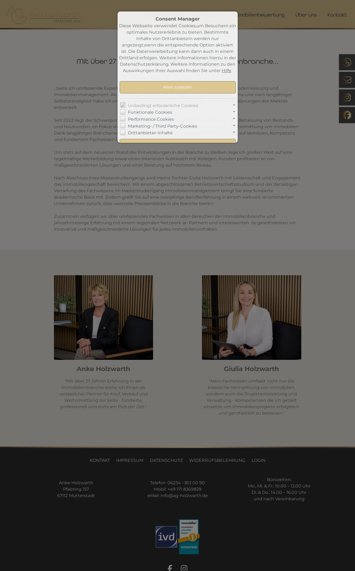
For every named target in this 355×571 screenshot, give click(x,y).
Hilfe (226, 70)
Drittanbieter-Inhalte (150, 132)
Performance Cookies (151, 119)
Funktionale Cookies (150, 112)
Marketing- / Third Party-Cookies (162, 126)
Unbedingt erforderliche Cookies (163, 105)
